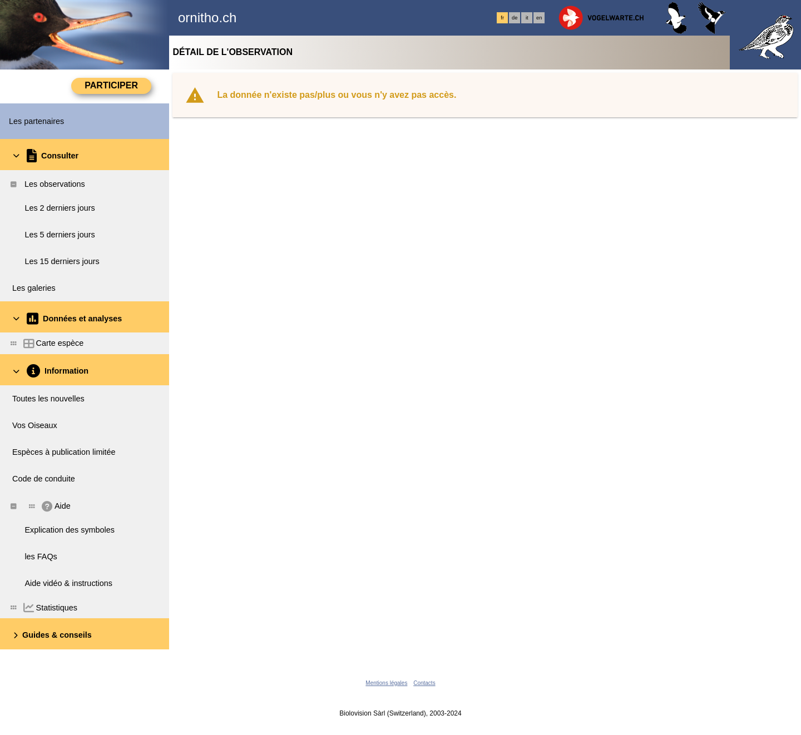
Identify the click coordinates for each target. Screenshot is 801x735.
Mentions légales (386, 683)
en (539, 18)
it (527, 18)
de (514, 18)
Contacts (424, 683)
